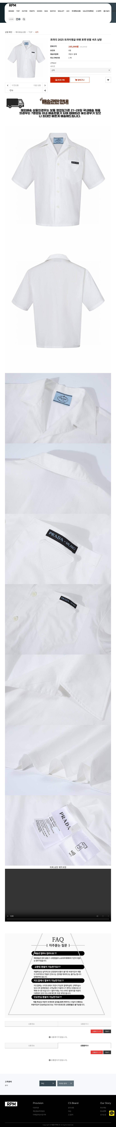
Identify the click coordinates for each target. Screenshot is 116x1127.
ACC (67, 11)
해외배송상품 (21, 32)
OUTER (24, 11)
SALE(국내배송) (88, 11)
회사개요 (103, 1107)
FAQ (47, 1083)
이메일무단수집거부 (39, 1114)
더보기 (107, 1031)
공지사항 (71, 1107)
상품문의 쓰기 (96, 1052)
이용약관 (36, 1107)
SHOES (39, 11)
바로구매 (60, 79)
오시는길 (103, 1114)
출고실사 (106, 11)
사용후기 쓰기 (96, 1031)
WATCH (53, 11)
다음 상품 (40, 85)
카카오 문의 (65, 1083)
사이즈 (52, 66)
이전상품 (12, 85)
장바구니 (79, 79)
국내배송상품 (76, 11)
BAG (46, 11)
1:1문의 (98, 11)
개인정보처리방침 (39, 1111)
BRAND (11, 11)
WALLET (61, 11)
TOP (18, 11)
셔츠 (37, 32)
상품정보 (31, 1024)
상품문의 (84, 1024)
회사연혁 (103, 1111)
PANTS (32, 11)
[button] (24, 19)
